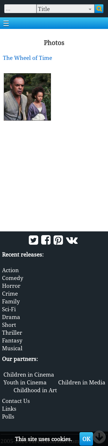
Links (9, 408)
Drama (11, 317)
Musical (12, 348)
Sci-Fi (9, 309)
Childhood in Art (35, 390)
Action (10, 270)
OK (86, 439)
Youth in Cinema (25, 382)
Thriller (12, 332)
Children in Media (81, 382)
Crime (10, 293)
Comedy (12, 278)
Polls (8, 416)
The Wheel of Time (27, 58)
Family (11, 301)
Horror (11, 286)
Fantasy (12, 340)
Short (9, 325)
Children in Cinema (28, 374)
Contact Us (16, 401)
